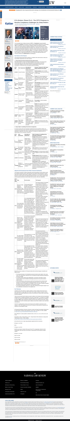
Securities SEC (43, 30)
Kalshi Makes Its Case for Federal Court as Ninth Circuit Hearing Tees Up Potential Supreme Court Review (57, 224)
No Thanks (41, 1)
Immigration (22, 393)
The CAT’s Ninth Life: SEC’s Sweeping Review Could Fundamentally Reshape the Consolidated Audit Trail (57, 200)
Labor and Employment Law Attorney (8, 85)
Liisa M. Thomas (53, 112)
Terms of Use (46, 401)
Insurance (37, 380)
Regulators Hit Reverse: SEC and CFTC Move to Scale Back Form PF (58, 161)
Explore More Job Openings (7, 92)
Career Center (41, 7)
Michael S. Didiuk (53, 162)
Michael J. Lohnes (59, 202)
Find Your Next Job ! (8, 80)
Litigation (37, 387)
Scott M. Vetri (53, 157)
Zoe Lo (58, 231)
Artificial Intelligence (8, 380)
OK (37, 1)
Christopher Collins (58, 208)
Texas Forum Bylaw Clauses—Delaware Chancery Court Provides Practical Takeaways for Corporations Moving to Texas (57, 172)
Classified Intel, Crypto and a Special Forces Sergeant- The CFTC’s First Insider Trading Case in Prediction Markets (57, 186)
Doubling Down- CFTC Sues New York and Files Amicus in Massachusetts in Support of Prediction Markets (57, 179)
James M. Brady (53, 202)
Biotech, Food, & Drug (9, 387)
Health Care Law (23, 391)
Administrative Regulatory (43, 34)
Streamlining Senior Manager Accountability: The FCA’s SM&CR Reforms (57, 206)
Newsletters (28, 7)
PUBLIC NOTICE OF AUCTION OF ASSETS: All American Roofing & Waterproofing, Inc (56, 60)
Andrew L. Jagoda (58, 157)
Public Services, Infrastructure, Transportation (41, 390)
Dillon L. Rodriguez (60, 146)
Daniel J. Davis (53, 188)
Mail (44, 38)
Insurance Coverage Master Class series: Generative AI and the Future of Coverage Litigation (59, 319)
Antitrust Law (7, 382)
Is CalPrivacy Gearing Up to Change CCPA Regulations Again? (57, 111)
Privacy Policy (52, 401)
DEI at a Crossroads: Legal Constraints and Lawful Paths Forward (59, 293)
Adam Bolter (59, 162)
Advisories (38, 24)
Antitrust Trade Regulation (43, 32)
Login (65, 2)
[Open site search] (64, 7)
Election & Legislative (24, 380)
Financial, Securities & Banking (25, 387)
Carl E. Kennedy (9, 39)
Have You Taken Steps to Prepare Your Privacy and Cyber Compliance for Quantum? (57, 122)
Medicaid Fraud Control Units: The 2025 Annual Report (57, 166)
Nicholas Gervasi (8, 72)
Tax (36, 392)
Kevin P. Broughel (54, 231)
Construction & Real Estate (9, 391)
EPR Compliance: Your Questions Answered (56, 150)
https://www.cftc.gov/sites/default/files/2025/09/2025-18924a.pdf (26, 311)
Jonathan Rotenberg (54, 146)
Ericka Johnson (53, 140)
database (26, 402)
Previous (60, 10)
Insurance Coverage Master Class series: (59, 306)
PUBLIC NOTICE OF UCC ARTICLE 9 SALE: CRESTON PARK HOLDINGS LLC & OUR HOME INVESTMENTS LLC (58, 69)
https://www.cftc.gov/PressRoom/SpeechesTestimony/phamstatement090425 (29, 319)
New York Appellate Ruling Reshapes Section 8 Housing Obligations (57, 156)
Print (42, 38)
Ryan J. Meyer (59, 167)
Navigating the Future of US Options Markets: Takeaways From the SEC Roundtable (57, 212)
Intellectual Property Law (40, 382)
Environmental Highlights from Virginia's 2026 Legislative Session (57, 116)
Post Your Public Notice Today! (56, 39)
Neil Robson (53, 208)
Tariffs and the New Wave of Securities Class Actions (57, 145)
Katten (34, 24)
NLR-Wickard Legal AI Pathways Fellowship (8, 89)
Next (61, 10)
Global (21, 389)
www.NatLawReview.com (47, 402)
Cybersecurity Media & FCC (10, 393)
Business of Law (8, 389)
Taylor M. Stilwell (53, 167)
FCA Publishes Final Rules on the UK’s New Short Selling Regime (57, 219)
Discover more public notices (55, 90)
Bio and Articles (7, 43)
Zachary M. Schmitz (54, 181)
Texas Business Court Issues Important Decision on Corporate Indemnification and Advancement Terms (57, 193)
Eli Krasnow (8, 55)
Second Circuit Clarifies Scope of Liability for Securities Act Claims (56, 230)
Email (7, 57)
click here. (10, 417)
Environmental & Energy (24, 382)
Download (45, 38)
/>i (47, 38)
